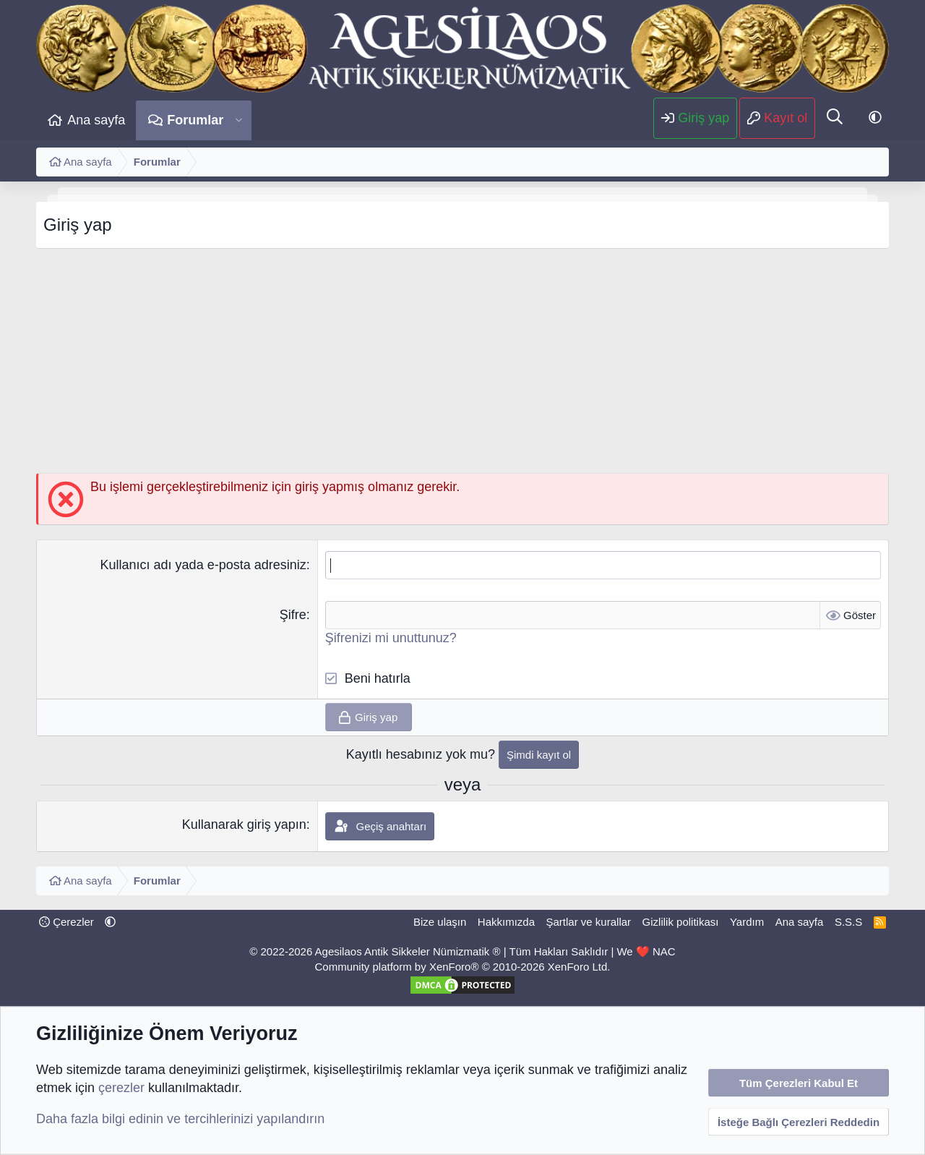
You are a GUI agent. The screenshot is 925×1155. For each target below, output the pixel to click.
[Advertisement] (462, 364)
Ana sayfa (96, 120)
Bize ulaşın (439, 922)
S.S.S (848, 922)
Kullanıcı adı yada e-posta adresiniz (203, 565)
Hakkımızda (506, 922)
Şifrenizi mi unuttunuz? (391, 638)
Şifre (293, 615)
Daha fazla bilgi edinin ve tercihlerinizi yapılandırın (180, 1119)
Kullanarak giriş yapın (244, 824)
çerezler (121, 1088)
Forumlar (195, 120)
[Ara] (834, 118)
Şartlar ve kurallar (589, 922)
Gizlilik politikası (680, 922)
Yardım (747, 922)
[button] (239, 120)
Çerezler (66, 922)
